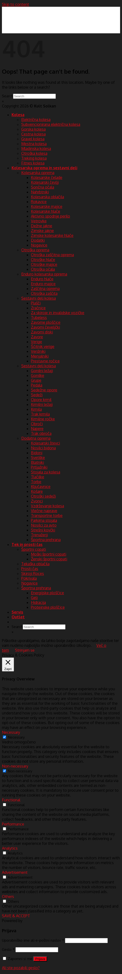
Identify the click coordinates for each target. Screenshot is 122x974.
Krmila (36, 409)
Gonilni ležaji (42, 370)
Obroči (37, 423)
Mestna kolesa (34, 143)
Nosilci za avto (44, 525)
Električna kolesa (35, 119)
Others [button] (8, 896)
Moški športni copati (48, 554)
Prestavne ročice (45, 361)
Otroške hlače (43, 259)
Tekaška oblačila (35, 563)
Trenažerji (39, 534)
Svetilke (38, 457)
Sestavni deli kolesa (38, 298)
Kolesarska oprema (37, 172)
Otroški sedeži (43, 496)
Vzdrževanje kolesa (47, 505)
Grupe (36, 380)
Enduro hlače (42, 278)
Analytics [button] (10, 848)
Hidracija (38, 602)
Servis (17, 612)
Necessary (16, 737)
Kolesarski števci (45, 443)
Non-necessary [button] (15, 766)
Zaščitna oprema (45, 288)
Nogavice (39, 245)
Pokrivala (29, 578)
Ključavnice (40, 486)
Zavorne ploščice (45, 322)
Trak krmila (40, 414)
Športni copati (33, 549)
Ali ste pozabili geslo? (21, 967)
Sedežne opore (44, 390)
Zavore (37, 336)
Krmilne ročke (43, 418)
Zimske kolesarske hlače (52, 235)
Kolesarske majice (46, 206)
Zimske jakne (42, 230)
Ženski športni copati (49, 559)
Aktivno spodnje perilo (50, 216)
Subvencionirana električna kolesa (50, 124)
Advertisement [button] (15, 872)
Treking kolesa (34, 158)
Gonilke (37, 375)
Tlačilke (37, 476)
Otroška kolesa (34, 153)
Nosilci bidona (43, 447)
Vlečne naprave (44, 510)
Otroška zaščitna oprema (52, 254)
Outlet (18, 616)
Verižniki (38, 351)
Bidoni (36, 452)
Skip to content (15, 4)
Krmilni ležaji (42, 404)
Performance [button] (13, 824)
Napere (37, 428)
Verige (36, 341)
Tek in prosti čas (27, 544)
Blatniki (37, 462)
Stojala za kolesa (45, 472)
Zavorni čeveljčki (45, 327)
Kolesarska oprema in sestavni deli (44, 167)
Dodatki (38, 240)
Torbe (36, 481)
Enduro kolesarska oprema (44, 274)
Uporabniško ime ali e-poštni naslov (33, 940)
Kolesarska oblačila (47, 196)
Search (7, 95)
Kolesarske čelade (46, 177)
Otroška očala (43, 269)
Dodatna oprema (35, 438)
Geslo (8, 949)
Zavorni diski (42, 332)
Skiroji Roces (32, 573)
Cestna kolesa (33, 134)
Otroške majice (44, 264)
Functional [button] (11, 800)
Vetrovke (39, 221)
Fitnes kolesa (32, 163)
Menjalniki (40, 356)
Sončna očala (42, 187)
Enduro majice (43, 283)
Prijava (40, 959)
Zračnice (38, 307)
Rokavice (39, 201)
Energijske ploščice (47, 592)
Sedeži (37, 394)
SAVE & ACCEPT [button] (16, 915)
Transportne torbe (47, 515)
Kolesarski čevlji (45, 182)
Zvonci (37, 501)
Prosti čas (29, 568)
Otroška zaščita (44, 293)
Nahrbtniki (40, 192)
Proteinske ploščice (48, 607)
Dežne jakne (41, 225)
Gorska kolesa (33, 129)
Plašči (36, 303)
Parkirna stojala (44, 520)
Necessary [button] (11, 732)
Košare (37, 491)
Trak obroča (41, 433)
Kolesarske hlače (45, 211)
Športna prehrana (46, 539)
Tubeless (39, 317)
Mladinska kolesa (36, 148)
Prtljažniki (39, 467)
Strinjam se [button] (25, 650)
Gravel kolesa (32, 138)
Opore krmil (41, 399)
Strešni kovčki (43, 530)
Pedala (36, 385)
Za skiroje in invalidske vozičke (57, 312)
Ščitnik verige (42, 346)
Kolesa (18, 114)
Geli (34, 597)
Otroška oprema (35, 249)
